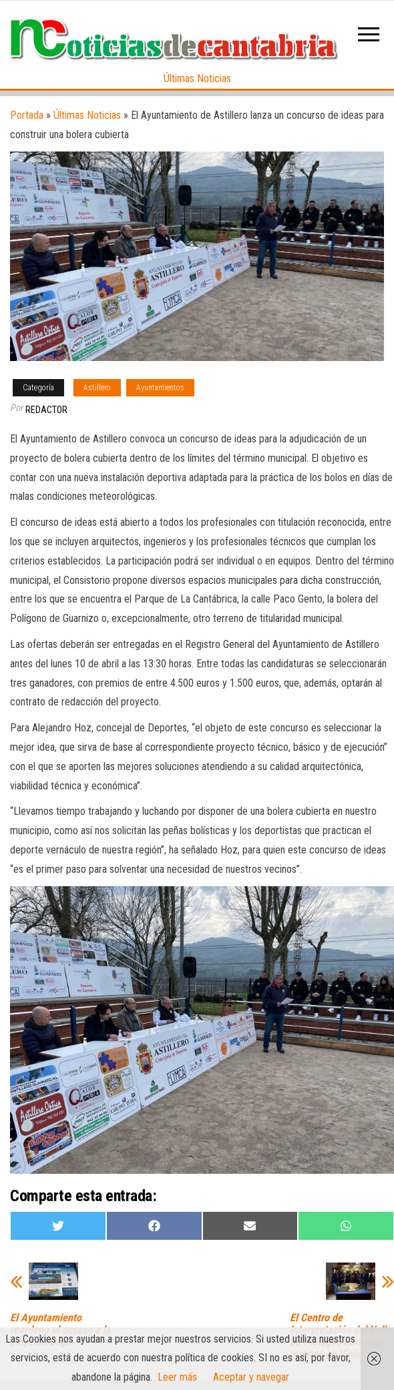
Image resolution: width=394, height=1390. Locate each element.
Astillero (97, 387)
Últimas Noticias (197, 78)
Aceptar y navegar (251, 1377)
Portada (26, 115)
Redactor (46, 409)
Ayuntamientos (160, 387)
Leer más (177, 1377)
